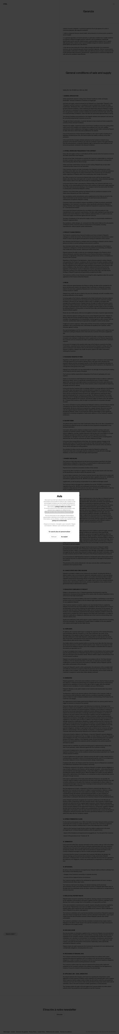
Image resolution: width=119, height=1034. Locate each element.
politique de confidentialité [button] (59, 520)
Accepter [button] (64, 537)
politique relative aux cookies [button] (63, 506)
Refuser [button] (54, 537)
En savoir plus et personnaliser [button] (59, 531)
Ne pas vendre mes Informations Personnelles (58, 512)
